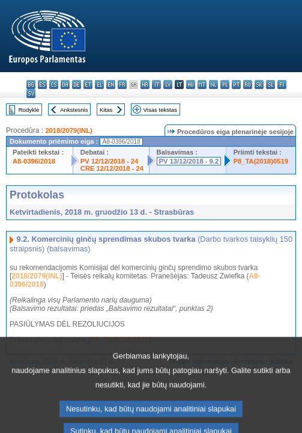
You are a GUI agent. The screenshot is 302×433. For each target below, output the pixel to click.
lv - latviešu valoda (167, 84)
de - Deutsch (76, 84)
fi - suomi (281, 84)
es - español (42, 84)
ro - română (247, 84)
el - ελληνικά (99, 84)
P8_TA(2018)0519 (261, 161)
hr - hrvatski (144, 84)
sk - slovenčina (259, 84)
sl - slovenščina (270, 84)
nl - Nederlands (213, 84)
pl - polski (224, 84)
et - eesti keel (87, 84)
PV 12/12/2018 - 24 (109, 161)
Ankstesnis (74, 109)
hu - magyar (190, 84)
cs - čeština (53, 84)
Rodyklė (29, 109)
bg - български (30, 84)
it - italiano (156, 84)
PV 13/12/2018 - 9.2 (189, 161)
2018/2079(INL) (68, 130)
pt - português (236, 84)
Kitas (106, 109)
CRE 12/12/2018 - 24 (111, 168)
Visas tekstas (160, 109)
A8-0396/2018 (34, 161)
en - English (110, 84)
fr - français (122, 84)
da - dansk (65, 84)
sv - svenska (30, 93)
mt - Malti (202, 84)
